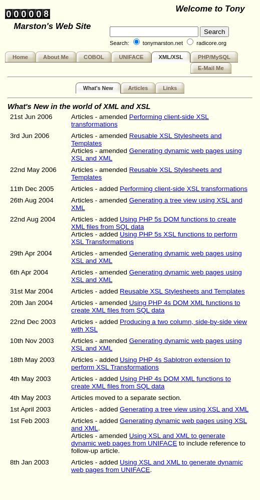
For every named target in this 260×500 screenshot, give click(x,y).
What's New (98, 88)
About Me (56, 57)
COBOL (94, 57)
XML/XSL (171, 57)
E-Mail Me (211, 68)
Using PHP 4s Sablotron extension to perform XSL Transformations (150, 363)
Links (170, 88)
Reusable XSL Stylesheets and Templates (182, 291)
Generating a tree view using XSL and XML (184, 409)
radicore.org (211, 43)
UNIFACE (131, 57)
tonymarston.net (163, 43)
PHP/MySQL (214, 57)
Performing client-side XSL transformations (183, 188)
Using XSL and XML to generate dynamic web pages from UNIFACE (148, 439)
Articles (138, 88)
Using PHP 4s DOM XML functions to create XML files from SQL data (155, 306)
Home (20, 57)
